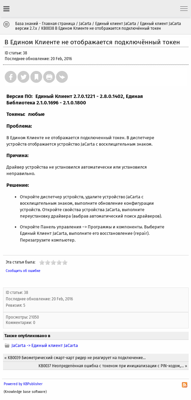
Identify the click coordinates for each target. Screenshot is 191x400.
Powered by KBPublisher (23, 384)
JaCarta (85, 23)
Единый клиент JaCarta (115, 23)
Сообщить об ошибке (23, 271)
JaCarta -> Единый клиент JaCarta (44, 345)
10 (64, 262)
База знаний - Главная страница (45, 23)
